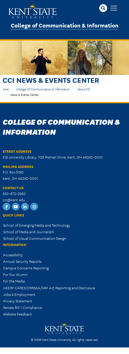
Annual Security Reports (22, 261)
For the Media (14, 281)
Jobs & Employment (19, 294)
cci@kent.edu (14, 200)
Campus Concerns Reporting (26, 268)
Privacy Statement (17, 301)
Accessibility (13, 255)
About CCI (84, 88)
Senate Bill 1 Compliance (22, 307)
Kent (6, 88)
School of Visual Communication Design (34, 238)
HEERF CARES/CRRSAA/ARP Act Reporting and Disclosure (49, 288)
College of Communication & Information (64, 25)
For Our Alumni (15, 274)
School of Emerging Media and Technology (36, 225)
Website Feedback (17, 314)
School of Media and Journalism (28, 232)
